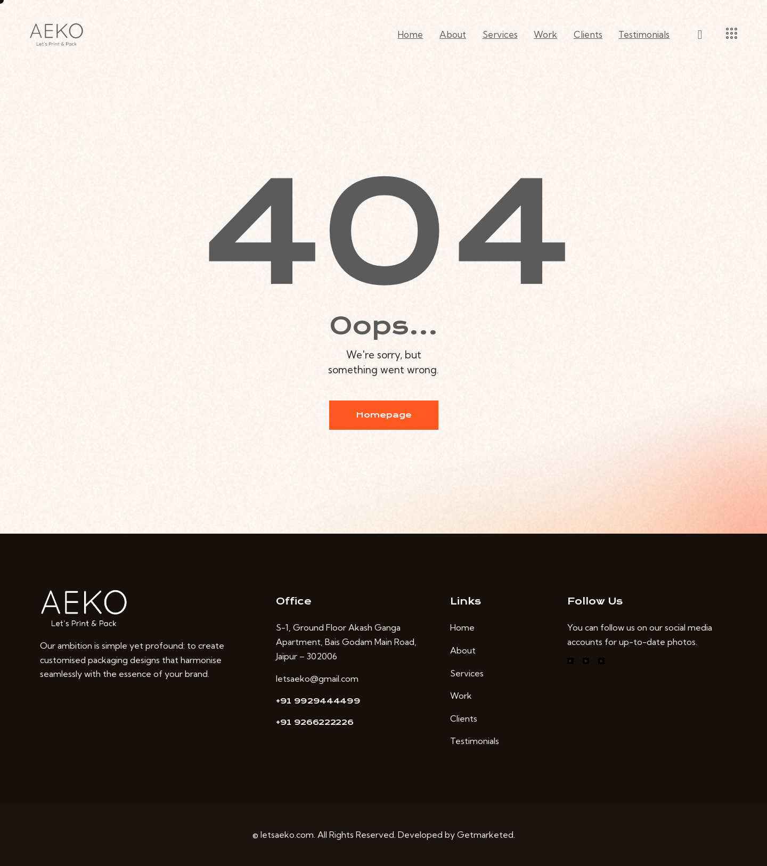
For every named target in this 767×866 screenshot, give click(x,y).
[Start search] (700, 35)
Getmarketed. (486, 834)
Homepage (384, 415)
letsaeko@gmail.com (317, 678)
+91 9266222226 (315, 722)
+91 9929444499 (318, 701)
